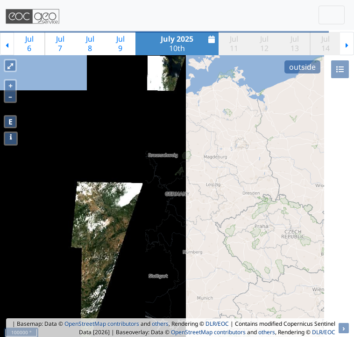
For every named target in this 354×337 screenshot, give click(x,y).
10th (189, 43)
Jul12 (264, 43)
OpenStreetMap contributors (101, 324)
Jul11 (234, 43)
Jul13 (294, 43)
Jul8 (90, 43)
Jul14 (325, 43)
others (160, 324)
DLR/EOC (217, 324)
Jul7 (60, 43)
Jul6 (29, 43)
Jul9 (120, 43)
